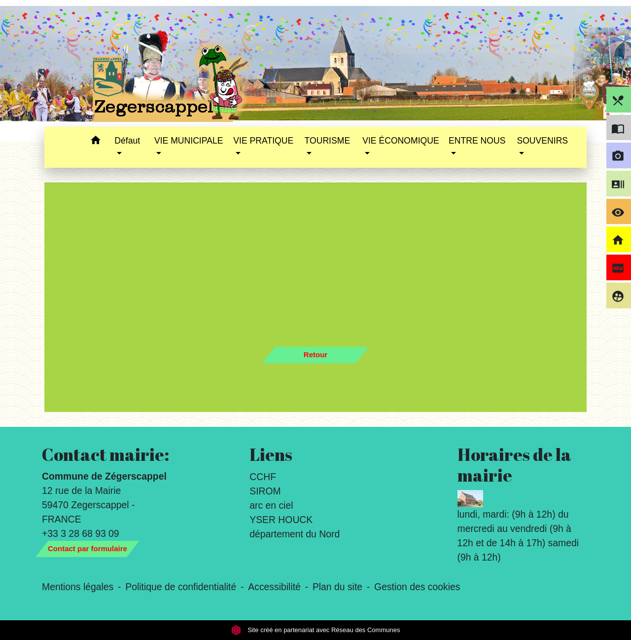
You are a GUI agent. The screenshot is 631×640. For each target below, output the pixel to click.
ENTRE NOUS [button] (477, 141)
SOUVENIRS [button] (542, 141)
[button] (95, 142)
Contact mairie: (105, 454)
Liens (270, 454)
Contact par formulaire (87, 548)
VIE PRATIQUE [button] (263, 141)
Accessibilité (274, 586)
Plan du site (337, 586)
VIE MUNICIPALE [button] (188, 141)
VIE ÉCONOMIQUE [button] (400, 141)
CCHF (262, 476)
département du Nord (294, 533)
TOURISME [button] (328, 141)
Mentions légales (77, 586)
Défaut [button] (127, 141)
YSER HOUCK (281, 519)
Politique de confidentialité (180, 586)
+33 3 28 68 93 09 (80, 533)
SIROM (264, 491)
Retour (315, 354)
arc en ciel (271, 505)
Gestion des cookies (417, 586)
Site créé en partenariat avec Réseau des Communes (315, 630)
